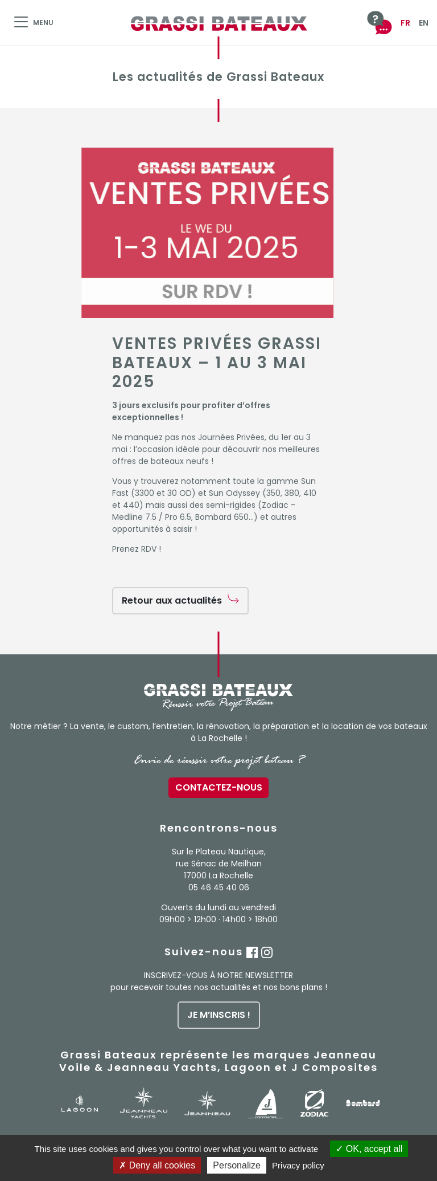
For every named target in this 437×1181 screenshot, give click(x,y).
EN (423, 22)
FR (405, 22)
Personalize (237, 1165)
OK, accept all (369, 1149)
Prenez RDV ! (136, 549)
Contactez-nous (218, 787)
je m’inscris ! (218, 1014)
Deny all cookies (157, 1165)
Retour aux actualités (172, 600)
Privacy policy (298, 1165)
